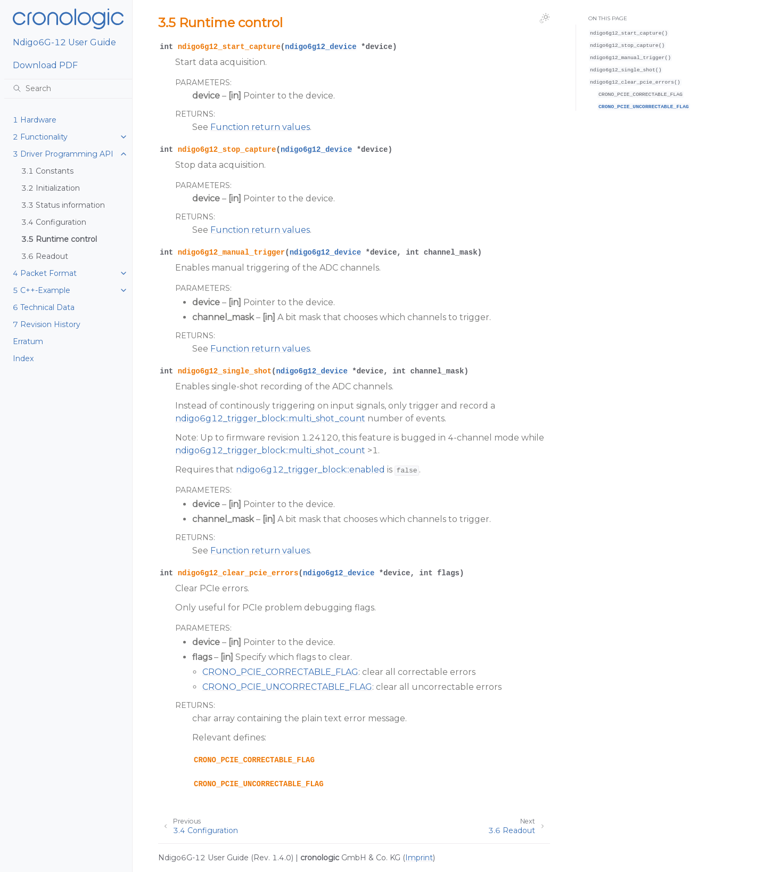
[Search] (68, 88)
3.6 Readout (44, 256)
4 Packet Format (45, 273)
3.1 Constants (47, 171)
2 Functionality (40, 137)
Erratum (28, 341)
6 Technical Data (44, 307)
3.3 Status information (63, 205)
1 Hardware (34, 120)
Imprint (419, 857)
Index (23, 358)
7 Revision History (46, 324)
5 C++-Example (41, 290)
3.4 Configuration (53, 222)
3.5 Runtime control (59, 239)
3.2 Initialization (50, 188)
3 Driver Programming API (63, 154)
